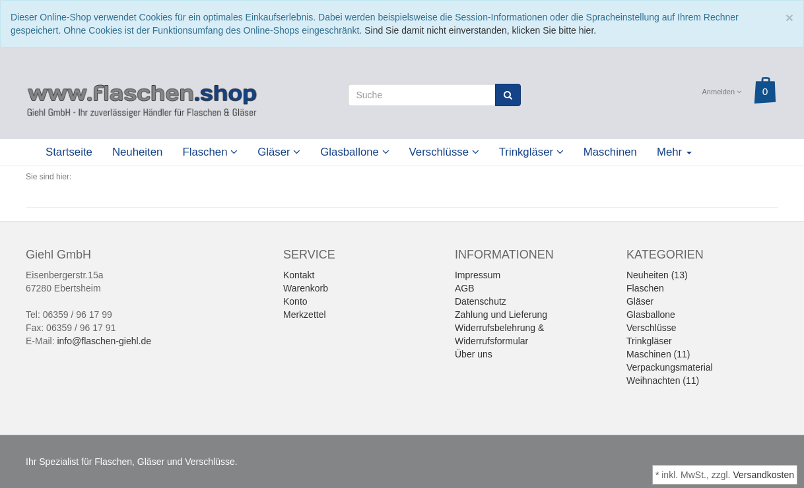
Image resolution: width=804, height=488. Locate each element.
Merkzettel (304, 314)
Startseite (69, 152)
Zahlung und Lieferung (501, 314)
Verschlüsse (444, 152)
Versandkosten (763, 475)
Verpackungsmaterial (669, 367)
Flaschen (210, 152)
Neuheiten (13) (657, 275)
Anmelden (722, 92)
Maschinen (610, 152)
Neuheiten (137, 152)
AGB (465, 288)
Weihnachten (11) (662, 380)
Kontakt (298, 275)
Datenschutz (480, 301)
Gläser (278, 152)
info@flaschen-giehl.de (104, 341)
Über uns (473, 354)
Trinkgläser (531, 152)
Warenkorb (305, 288)
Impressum (477, 275)
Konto (295, 301)
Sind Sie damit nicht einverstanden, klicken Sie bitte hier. (480, 30)
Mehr (674, 152)
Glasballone (354, 152)
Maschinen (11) (658, 354)
